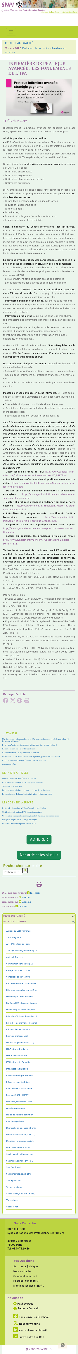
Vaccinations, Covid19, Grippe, (20, 1194)
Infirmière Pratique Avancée (19, 1075)
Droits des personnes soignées (20, 1010)
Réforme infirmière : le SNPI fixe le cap (18, 749)
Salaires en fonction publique (20, 1154)
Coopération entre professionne (21, 983)
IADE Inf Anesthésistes (17, 1049)
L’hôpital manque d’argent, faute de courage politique (24, 760)
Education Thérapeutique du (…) (21, 1016)
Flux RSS (21, 906)
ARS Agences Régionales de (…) (21, 950)
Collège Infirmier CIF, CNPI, (19, 970)
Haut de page (23, 1304)
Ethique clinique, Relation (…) (20, 1029)
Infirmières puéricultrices (18, 1082)
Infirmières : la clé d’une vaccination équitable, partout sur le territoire (31, 756)
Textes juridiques (14, 1187)
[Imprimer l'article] (26, 701)
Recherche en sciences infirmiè (21, 1128)
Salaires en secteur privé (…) (20, 1161)
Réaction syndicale (15, 1121)
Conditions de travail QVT (18, 977)
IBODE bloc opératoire (16, 1055)
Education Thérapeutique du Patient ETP (19, 823)
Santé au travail (13, 1167)
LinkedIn (25, 902)
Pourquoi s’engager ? (25, 1281)
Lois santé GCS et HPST (17, 1095)
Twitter (24, 897)
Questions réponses (15, 1108)
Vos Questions (24, 1261)
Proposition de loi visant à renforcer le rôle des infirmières (26, 790)
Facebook (33, 893)
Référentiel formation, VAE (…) (20, 1134)
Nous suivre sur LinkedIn (30, 1330)
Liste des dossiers (14, 921)
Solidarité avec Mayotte (12, 786)
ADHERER (39, 839)
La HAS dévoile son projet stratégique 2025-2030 (22, 782)
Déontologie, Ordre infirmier (19, 997)
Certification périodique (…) (19, 964)
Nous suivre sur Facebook (31, 1317)
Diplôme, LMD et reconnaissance (21, 1003)
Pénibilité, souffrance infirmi (19, 1102)
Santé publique (13, 1180)
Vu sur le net (12, 1207)
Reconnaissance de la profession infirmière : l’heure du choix (27, 794)
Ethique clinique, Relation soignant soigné (19, 819)
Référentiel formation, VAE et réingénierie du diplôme (24, 808)
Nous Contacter (25, 1224)
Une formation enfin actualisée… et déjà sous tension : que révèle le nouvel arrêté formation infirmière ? (35, 740)
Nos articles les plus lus (39, 855)
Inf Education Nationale (17, 1069)
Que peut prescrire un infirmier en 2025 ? (19, 778)
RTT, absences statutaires (18, 1147)
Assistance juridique (25, 1266)
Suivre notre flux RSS (28, 1337)
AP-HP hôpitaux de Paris (18, 944)
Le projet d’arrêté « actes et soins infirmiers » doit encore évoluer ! (29, 745)
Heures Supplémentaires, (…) (20, 1042)
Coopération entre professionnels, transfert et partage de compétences (30, 816)
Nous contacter (22, 1271)
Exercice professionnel (17, 1036)
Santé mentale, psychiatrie (18, 1174)
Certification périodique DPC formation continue (22, 812)
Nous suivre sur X (26, 1324)
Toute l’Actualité (14, 916)
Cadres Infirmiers (14, 957)
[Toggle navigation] (11, 31)
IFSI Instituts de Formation (18, 1062)
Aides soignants (13, 937)
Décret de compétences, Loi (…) (21, 990)
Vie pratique (12, 1200)
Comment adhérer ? (25, 1276)
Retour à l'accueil (25, 1308)
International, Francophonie (19, 1088)
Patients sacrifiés (9, 764)
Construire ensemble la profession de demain (20, 752)
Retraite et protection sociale (20, 1141)
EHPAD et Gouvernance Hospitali (21, 1023)
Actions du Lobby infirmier (18, 931)
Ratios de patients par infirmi (20, 1115)
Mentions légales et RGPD (28, 1286)
